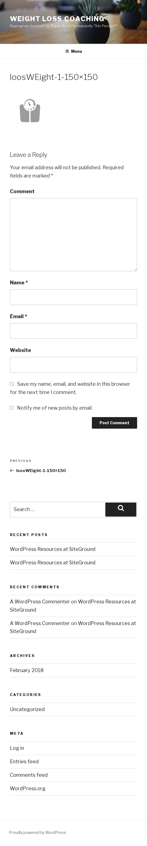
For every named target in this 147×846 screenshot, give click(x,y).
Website (20, 350)
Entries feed (24, 761)
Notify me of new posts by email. (55, 408)
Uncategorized (27, 709)
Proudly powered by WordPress (37, 832)
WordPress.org (28, 788)
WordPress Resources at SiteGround (52, 549)
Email (18, 316)
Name (19, 282)
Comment (22, 191)
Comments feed (29, 775)
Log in (17, 748)
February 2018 (27, 670)
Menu (73, 51)
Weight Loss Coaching (57, 19)
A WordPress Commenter (40, 601)
